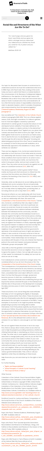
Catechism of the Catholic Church (29, 115)
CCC (24, 166)
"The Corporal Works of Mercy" (15, 371)
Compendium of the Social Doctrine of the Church (19, 201)
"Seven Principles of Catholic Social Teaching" (20, 368)
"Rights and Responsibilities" (14, 366)
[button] (10, 67)
